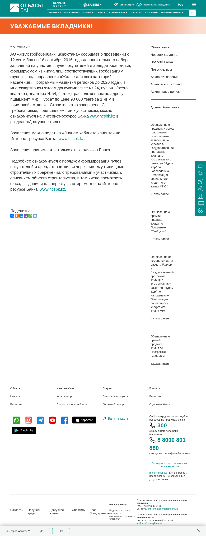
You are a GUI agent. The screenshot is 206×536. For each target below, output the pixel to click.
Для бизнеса (54, 12)
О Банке (15, 388)
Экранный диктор (113, 404)
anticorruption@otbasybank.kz (163, 509)
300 (162, 425)
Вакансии (16, 404)
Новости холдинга (164, 54)
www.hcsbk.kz (102, 116)
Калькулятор (64, 396)
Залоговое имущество (116, 396)
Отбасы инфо (151, 12)
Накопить (16, 510)
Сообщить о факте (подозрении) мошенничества (170, 465)
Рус (180, 4)
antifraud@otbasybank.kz (149, 523)
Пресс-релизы (161, 69)
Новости (15, 396)
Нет (61, 531)
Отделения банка (159, 404)
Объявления (160, 47)
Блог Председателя (99, 511)
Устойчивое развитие (172, 12)
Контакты (154, 388)
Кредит (101, 12)
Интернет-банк (65, 388)
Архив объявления (164, 77)
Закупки (107, 388)
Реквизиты (155, 396)
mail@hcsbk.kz (158, 472)
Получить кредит (34, 511)
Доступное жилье (117, 12)
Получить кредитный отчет (73, 404)
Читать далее (160, 194)
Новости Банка (162, 62)
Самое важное (72, 12)
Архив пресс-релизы (166, 91)
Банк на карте (118, 418)
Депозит (88, 12)
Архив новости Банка (166, 84)
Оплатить (136, 12)
